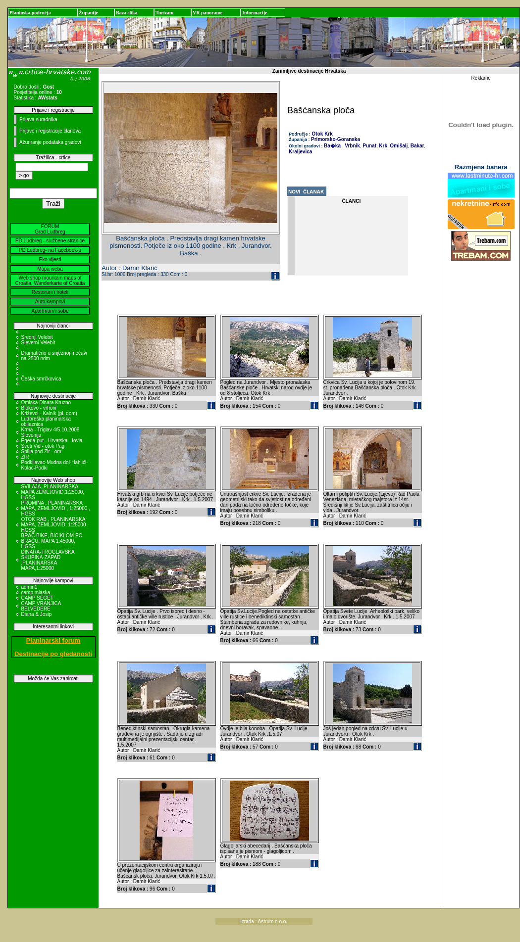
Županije (88, 12)
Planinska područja (30, 12)
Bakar (416, 145)
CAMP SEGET (37, 598)
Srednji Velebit (37, 337)
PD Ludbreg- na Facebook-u (50, 250)
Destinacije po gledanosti (53, 654)
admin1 (29, 587)
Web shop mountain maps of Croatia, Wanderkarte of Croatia (50, 280)
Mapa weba (50, 269)
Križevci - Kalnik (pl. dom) (49, 413)
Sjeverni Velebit (38, 342)
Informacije (254, 12)
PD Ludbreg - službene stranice (50, 240)
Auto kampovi (50, 301)
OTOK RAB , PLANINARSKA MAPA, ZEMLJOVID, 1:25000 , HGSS (55, 525)
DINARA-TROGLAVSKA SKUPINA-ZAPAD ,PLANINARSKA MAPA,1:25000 (48, 560)
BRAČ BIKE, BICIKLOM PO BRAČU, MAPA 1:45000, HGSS (52, 541)
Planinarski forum (53, 640)
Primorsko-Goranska (335, 139)
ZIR (25, 457)
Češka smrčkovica (41, 378)
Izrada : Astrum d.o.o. (263, 921)
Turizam (164, 12)
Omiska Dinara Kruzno (46, 402)
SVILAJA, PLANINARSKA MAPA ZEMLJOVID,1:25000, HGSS (53, 492)
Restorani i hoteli (50, 292)
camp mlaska (36, 592)
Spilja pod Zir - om (41, 451)
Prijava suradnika (38, 119)
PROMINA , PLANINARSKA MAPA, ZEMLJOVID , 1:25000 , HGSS (55, 508)
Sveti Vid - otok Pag (43, 446)
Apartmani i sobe (49, 311)
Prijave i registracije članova (50, 131)
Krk (382, 145)
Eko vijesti (50, 259)
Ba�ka (332, 145)
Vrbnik (352, 145)
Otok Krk (322, 134)
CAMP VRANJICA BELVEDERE (41, 606)
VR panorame (207, 12)
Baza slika (127, 12)
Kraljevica (300, 151)
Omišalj (398, 145)
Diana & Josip (36, 614)
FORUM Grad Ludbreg (50, 229)
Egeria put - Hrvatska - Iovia (52, 440)
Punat (368, 145)
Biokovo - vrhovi (38, 408)
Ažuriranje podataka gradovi (50, 142)
